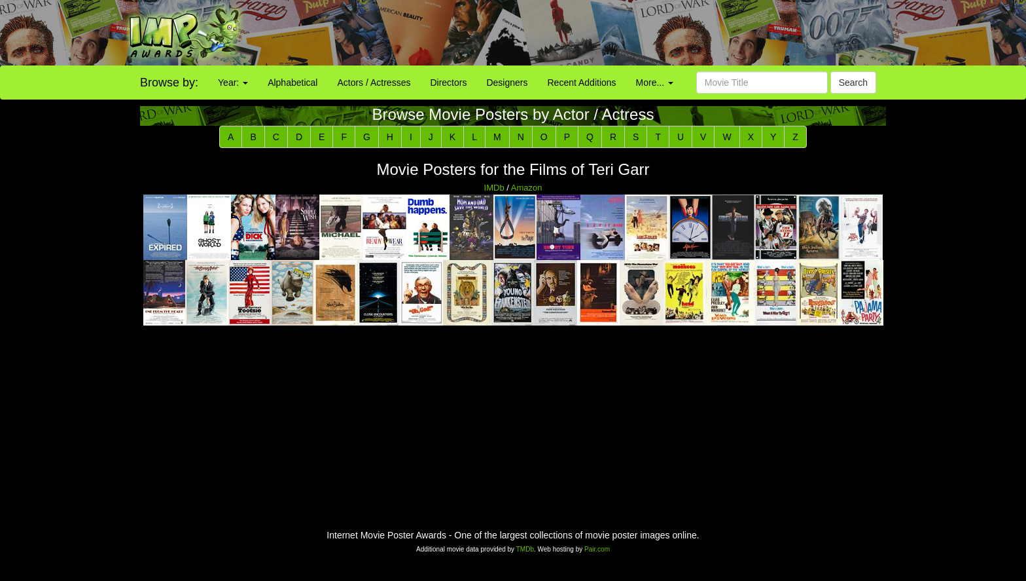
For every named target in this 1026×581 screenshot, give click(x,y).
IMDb (494, 188)
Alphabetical (292, 82)
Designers (506, 82)
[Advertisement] (641, 32)
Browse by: (169, 82)
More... (654, 82)
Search (853, 82)
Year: (233, 82)
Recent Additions (582, 82)
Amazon (526, 188)
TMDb (525, 549)
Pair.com (597, 549)
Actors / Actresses (373, 82)
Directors (448, 82)
